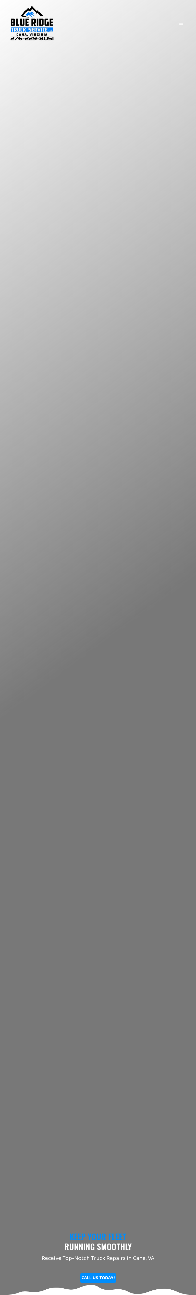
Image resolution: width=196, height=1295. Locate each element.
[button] (98, 1278)
